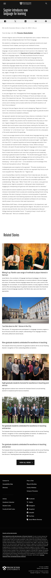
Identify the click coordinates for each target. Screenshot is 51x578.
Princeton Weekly (25, 33)
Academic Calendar (8, 502)
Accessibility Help (8, 484)
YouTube (31, 516)
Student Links (7, 505)
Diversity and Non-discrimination (10, 533)
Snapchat (32, 509)
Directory (5, 487)
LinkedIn (31, 512)
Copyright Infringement (35, 572)
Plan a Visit (30, 480)
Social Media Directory (35, 519)
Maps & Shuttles (32, 484)
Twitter (31, 502)
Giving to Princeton (32, 491)
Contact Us (6, 480)
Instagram (32, 505)
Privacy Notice (45, 572)
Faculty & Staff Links (9, 509)
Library (5, 499)
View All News (25, 462)
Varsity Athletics (31, 487)
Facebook (32, 499)
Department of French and (30, 53)
